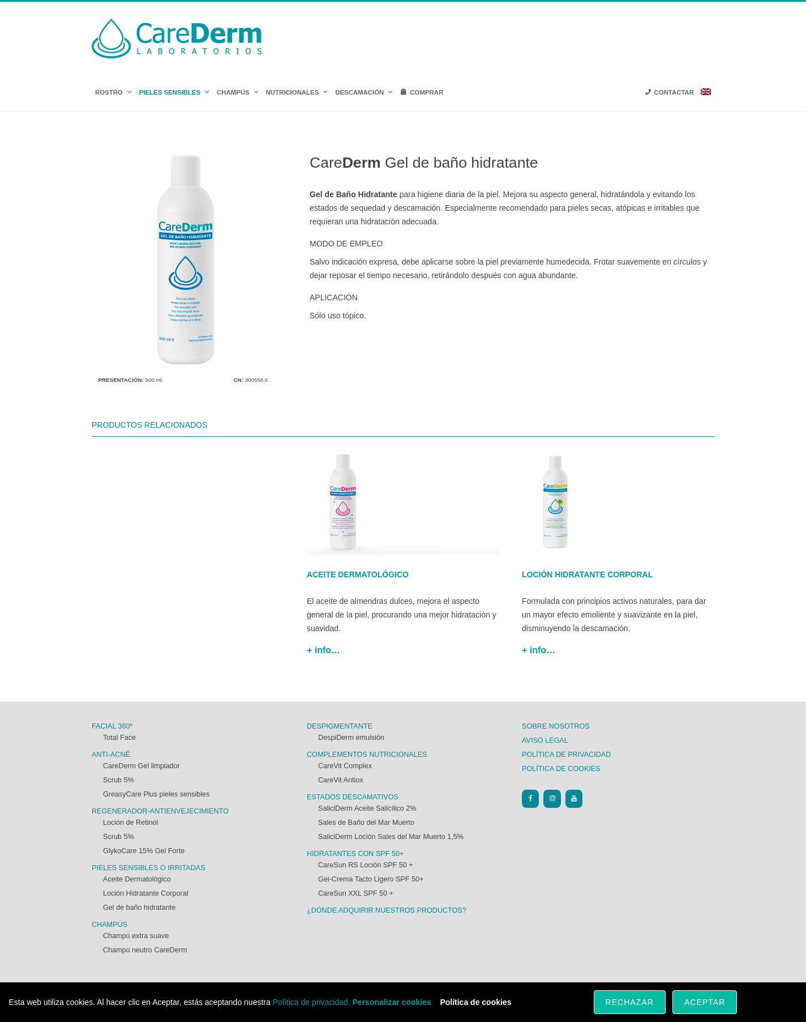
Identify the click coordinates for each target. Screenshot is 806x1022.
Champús (109, 925)
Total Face (119, 738)
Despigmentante (339, 726)
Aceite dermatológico (358, 574)
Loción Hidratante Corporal (145, 893)
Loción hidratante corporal (587, 574)
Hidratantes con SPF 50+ (355, 854)
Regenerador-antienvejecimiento (160, 811)
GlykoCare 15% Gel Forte (144, 851)
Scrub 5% (118, 780)
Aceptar (704, 1002)
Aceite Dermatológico (137, 879)
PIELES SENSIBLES (174, 92)
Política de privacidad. (311, 1002)
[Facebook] (530, 798)
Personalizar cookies (392, 1002)
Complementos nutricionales (367, 755)
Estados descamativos (352, 797)
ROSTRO (113, 92)
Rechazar (630, 1002)
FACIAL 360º (112, 726)
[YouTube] (573, 798)
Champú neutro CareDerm (145, 950)
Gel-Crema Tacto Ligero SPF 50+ (370, 879)
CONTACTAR (674, 92)
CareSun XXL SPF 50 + (355, 893)
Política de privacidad (566, 755)
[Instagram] (551, 798)
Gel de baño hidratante (139, 908)
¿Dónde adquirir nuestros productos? (386, 910)
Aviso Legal (545, 740)
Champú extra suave (136, 936)
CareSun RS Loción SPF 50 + (365, 865)
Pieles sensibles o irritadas (148, 868)
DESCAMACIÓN (364, 92)
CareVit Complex (345, 766)
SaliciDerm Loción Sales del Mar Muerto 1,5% (391, 837)
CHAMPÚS (238, 92)
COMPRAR (426, 92)
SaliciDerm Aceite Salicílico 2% (367, 808)
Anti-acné (111, 755)
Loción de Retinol (130, 823)
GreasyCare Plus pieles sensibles (156, 794)
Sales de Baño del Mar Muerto (366, 823)
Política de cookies (561, 769)
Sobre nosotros (556, 726)
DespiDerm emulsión (351, 738)
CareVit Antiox (340, 780)
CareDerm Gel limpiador (141, 766)
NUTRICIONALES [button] (297, 92)
